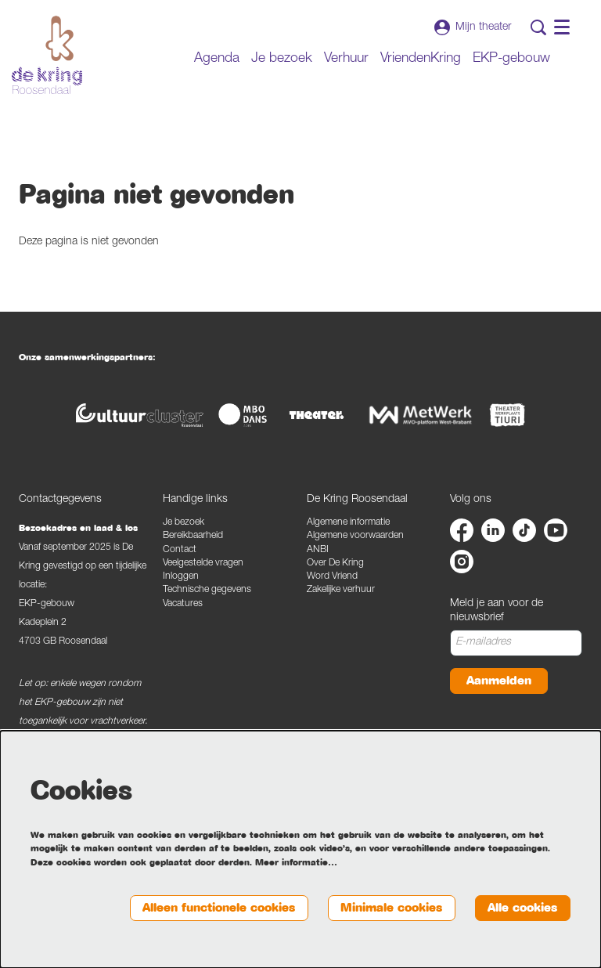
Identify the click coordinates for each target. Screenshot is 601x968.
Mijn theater (472, 27)
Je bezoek (183, 523)
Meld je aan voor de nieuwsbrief (496, 610)
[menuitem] (216, 59)
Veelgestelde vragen (203, 563)
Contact (179, 550)
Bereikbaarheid (193, 536)
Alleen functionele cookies (218, 908)
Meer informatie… (296, 862)
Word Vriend (332, 577)
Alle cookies (522, 908)
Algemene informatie (348, 523)
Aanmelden (498, 680)
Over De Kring (335, 563)
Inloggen (181, 577)
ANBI (318, 550)
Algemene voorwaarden (355, 536)
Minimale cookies (391, 908)
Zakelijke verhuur (341, 590)
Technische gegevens (207, 590)
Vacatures (183, 604)
